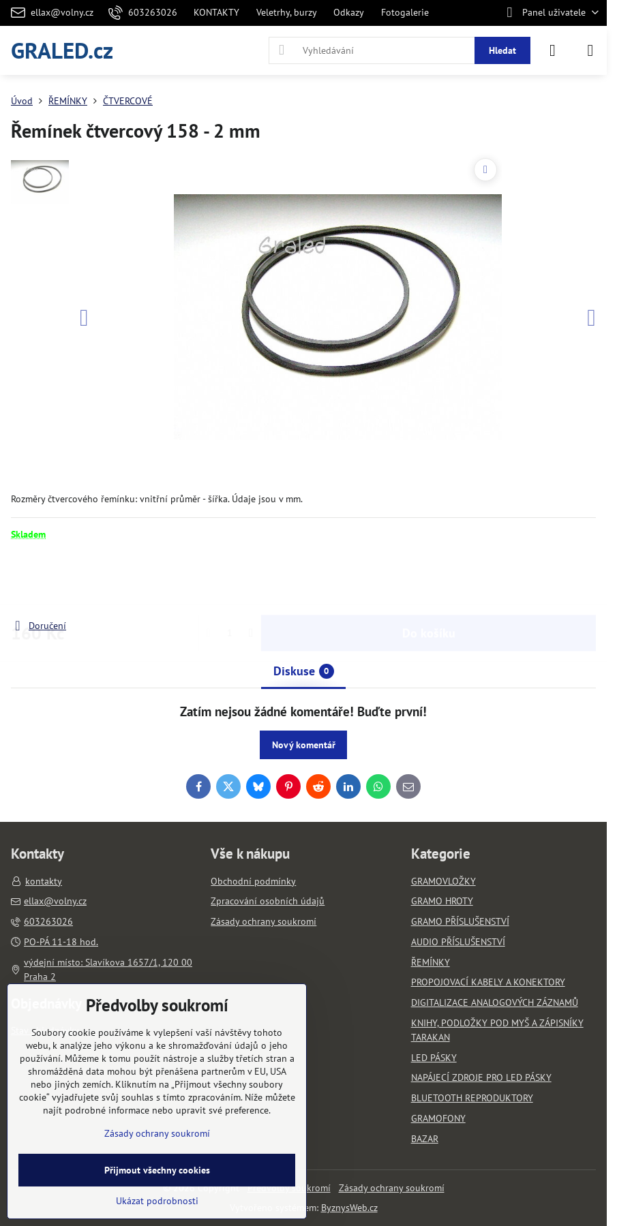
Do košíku (428, 579)
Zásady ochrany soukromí (392, 1188)
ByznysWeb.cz (349, 1207)
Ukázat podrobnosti (157, 1201)
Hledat (502, 50)
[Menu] (590, 50)
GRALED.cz (62, 50)
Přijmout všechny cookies (157, 1170)
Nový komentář (303, 745)
